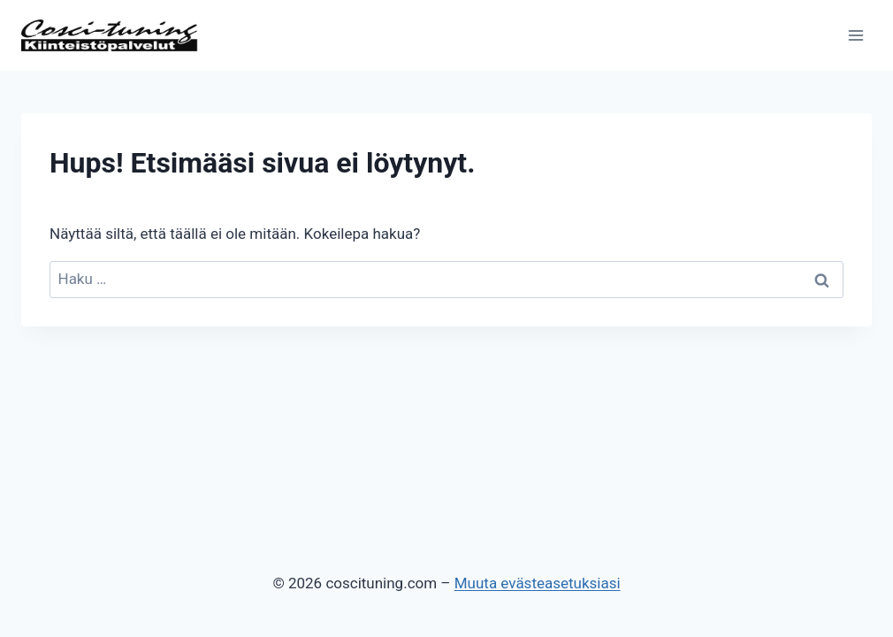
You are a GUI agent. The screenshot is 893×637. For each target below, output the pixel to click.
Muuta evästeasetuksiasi (537, 583)
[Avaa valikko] (855, 35)
